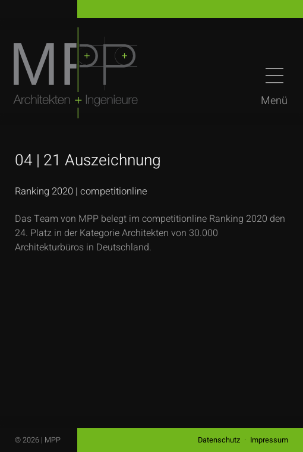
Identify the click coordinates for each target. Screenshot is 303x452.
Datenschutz (219, 440)
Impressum (269, 440)
